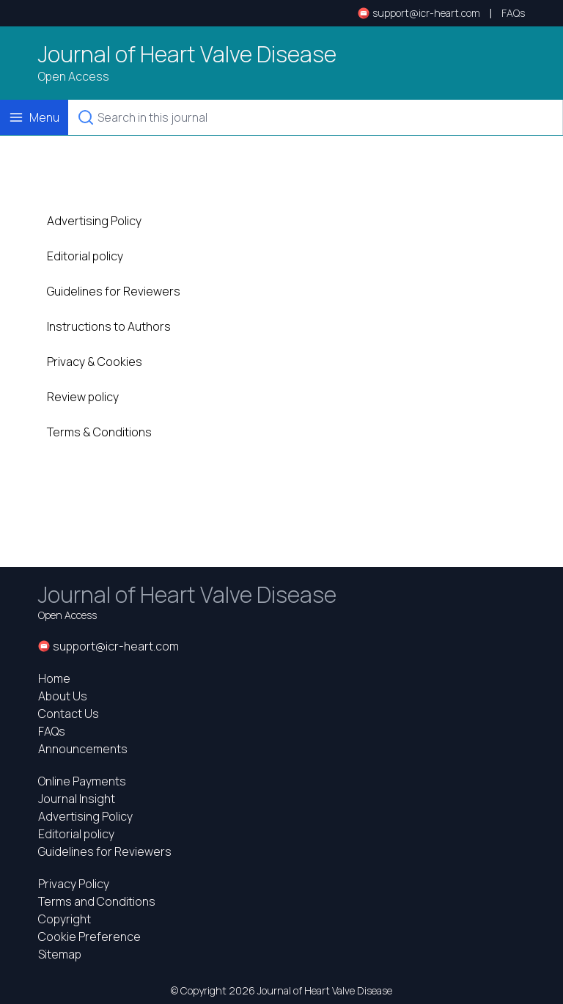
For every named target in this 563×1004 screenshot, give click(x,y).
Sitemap (59, 954)
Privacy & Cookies (94, 361)
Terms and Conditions (96, 901)
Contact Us (68, 714)
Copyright (64, 919)
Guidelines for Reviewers (113, 291)
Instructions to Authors (109, 326)
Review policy (83, 397)
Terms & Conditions (99, 432)
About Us (62, 696)
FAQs (513, 13)
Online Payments (82, 781)
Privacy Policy (73, 884)
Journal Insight (76, 799)
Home (54, 678)
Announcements (83, 749)
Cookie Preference (89, 936)
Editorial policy (85, 256)
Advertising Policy (94, 221)
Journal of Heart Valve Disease (187, 54)
